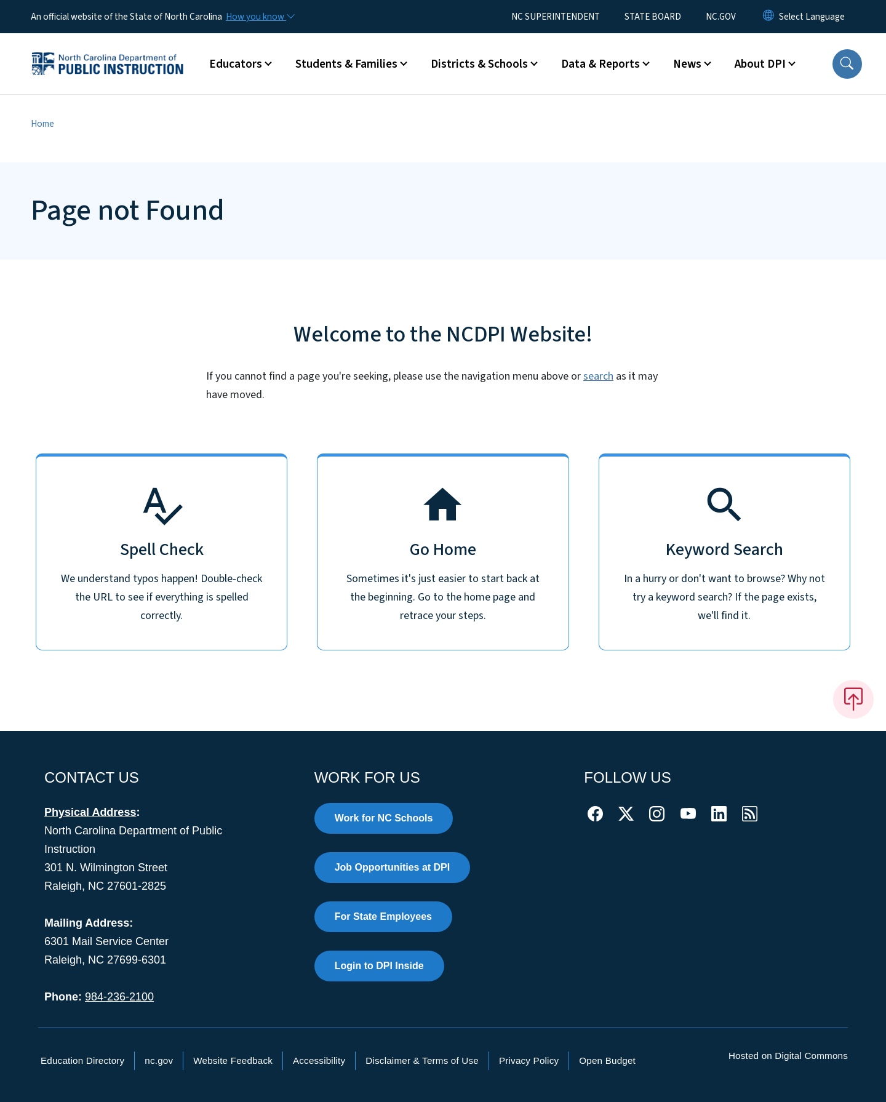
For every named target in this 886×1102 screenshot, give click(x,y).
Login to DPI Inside (379, 965)
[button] (847, 64)
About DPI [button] (760, 64)
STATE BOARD (653, 16)
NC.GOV (721, 16)
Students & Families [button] (346, 64)
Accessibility (319, 1060)
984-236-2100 (119, 997)
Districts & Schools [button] (479, 64)
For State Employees (383, 916)
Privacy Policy (529, 1060)
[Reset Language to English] (768, 16)
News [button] (687, 64)
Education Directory (82, 1060)
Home (42, 123)
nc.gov (159, 1060)
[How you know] (259, 16)
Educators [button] (235, 64)
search (598, 376)
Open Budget (607, 1060)
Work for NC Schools (384, 818)
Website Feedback (233, 1060)
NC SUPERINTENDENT (555, 16)
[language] (812, 16)
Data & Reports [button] (600, 64)
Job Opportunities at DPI (392, 867)
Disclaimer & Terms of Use (422, 1060)
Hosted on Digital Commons (788, 1055)
